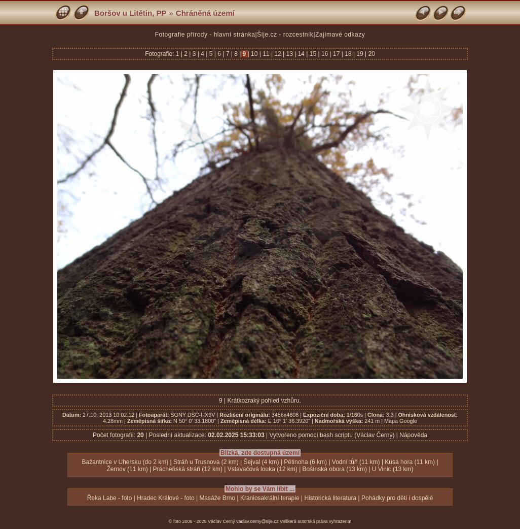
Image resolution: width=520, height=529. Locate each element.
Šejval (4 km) (261, 462)
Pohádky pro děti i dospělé (397, 498)
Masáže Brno (217, 498)
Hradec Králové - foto (165, 498)
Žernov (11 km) (126, 469)
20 (370, 53)
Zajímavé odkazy (340, 34)
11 (266, 53)
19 (360, 53)
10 (254, 53)
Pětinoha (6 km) (305, 462)
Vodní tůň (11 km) (356, 462)
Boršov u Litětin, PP (130, 13)
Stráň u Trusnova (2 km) (206, 462)
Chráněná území (205, 13)
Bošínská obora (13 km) (335, 469)
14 (301, 53)
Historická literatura (330, 498)
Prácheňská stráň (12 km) (187, 469)
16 (325, 53)
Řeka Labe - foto (109, 498)
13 (289, 53)
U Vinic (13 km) (393, 469)
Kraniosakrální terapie (270, 498)
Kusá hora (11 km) (410, 462)
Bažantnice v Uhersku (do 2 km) (125, 462)
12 (278, 53)
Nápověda (413, 435)
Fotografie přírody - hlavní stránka (205, 34)
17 (336, 53)
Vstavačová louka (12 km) (263, 469)
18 (348, 53)
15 (313, 53)
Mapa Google (400, 421)
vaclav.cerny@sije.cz (257, 521)
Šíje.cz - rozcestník (285, 34)
